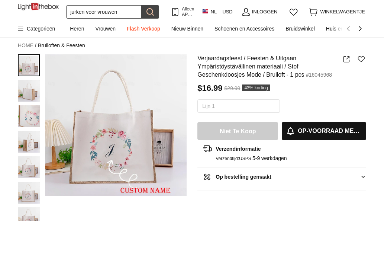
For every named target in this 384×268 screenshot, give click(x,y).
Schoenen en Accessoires (244, 29)
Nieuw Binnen (187, 29)
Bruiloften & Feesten (61, 45)
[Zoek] (103, 12)
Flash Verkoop (143, 29)
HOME (27, 46)
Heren (77, 29)
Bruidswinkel (300, 29)
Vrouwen (105, 29)
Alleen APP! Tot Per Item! (188, 11)
